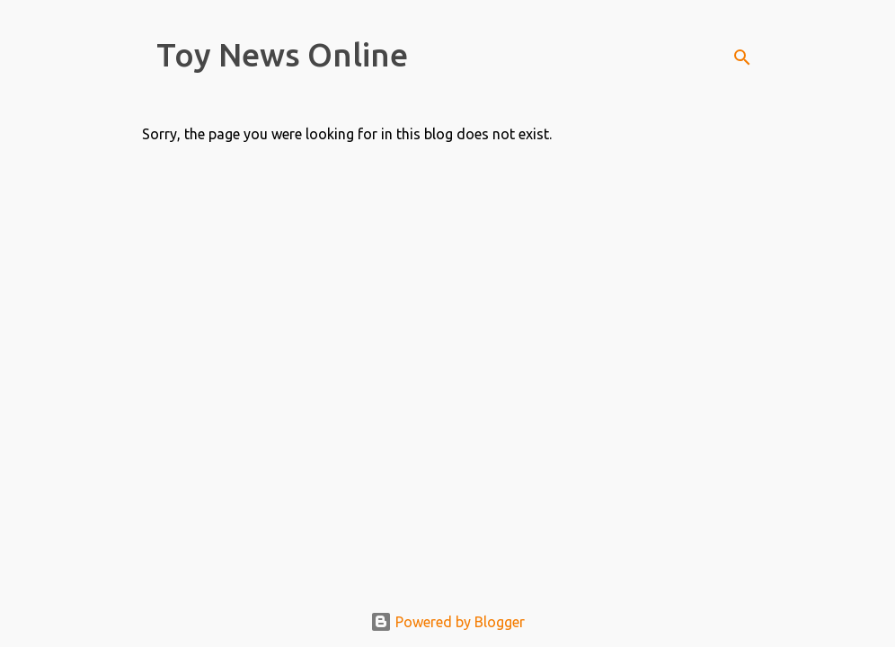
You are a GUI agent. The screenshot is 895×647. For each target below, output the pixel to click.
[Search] (742, 57)
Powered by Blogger (447, 622)
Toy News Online (282, 54)
